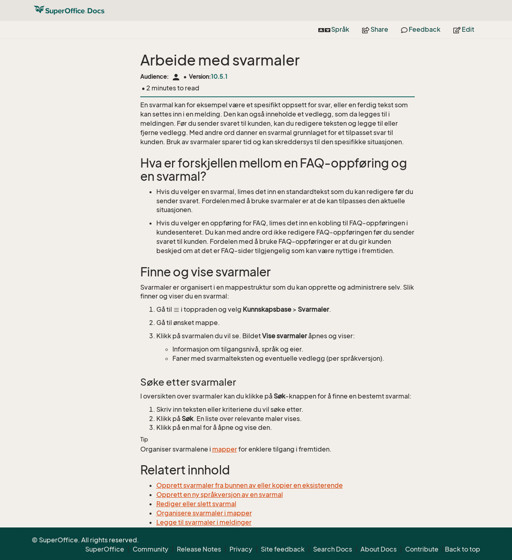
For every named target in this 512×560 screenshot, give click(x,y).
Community (150, 549)
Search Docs (332, 549)
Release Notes (199, 549)
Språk (334, 29)
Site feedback (283, 549)
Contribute (421, 549)
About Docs (378, 549)
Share (375, 29)
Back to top (462, 549)
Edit (463, 29)
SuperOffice (104, 549)
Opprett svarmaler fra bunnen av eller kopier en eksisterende (249, 485)
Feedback (420, 29)
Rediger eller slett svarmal (196, 504)
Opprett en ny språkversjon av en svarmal (219, 495)
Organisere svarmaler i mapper (204, 513)
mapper (224, 449)
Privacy (240, 549)
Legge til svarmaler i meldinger (204, 522)
